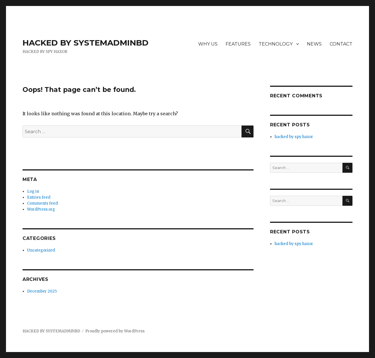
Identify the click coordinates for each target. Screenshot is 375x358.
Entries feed (38, 197)
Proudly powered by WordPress (115, 331)
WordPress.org (41, 209)
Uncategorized (41, 250)
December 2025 (42, 291)
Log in (33, 191)
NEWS (314, 44)
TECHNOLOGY (276, 44)
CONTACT (341, 44)
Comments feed (42, 203)
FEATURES (238, 44)
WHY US (208, 44)
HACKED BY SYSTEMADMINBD (86, 43)
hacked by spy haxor (294, 136)
